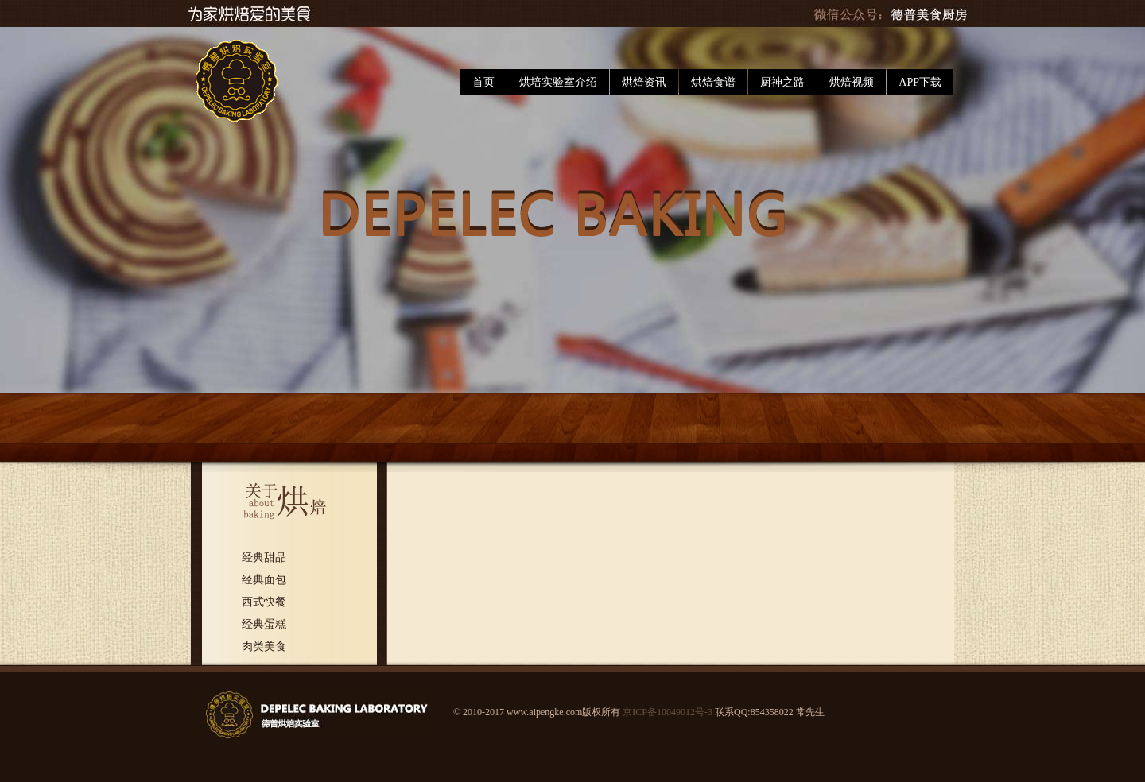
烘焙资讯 (644, 82)
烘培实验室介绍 (558, 82)
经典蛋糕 (264, 624)
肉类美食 (264, 646)
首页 (483, 82)
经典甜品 (264, 557)
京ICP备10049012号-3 (667, 712)
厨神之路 (782, 82)
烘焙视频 (851, 82)
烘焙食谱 (713, 82)
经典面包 (264, 580)
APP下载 (920, 82)
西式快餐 (264, 602)
